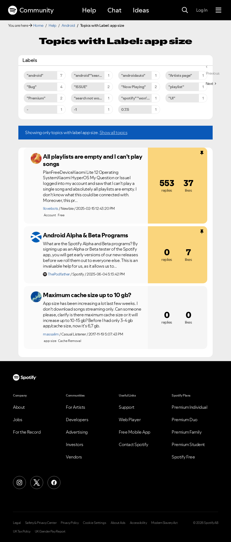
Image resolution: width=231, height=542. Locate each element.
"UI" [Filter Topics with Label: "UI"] (171, 98)
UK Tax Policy (21, 531)
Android (68, 25)
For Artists (75, 407)
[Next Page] (211, 83)
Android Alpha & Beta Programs (85, 235)
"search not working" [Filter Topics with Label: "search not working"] (91, 98)
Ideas (141, 10)
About (19, 407)
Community (30, 10)
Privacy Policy (70, 523)
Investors (74, 444)
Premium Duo (185, 420)
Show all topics (114, 132)
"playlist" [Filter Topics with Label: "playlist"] (176, 86)
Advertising (77, 432)
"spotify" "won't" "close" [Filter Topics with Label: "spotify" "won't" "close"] (140, 98)
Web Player (130, 420)
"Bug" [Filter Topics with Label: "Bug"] (31, 86)
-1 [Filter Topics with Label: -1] (75, 109)
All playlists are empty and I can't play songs (92, 160)
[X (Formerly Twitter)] (36, 482)
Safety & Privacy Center (41, 523)
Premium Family (187, 432)
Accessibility (138, 523)
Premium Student (188, 444)
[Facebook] (53, 482)
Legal (17, 523)
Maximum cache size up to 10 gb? (87, 294)
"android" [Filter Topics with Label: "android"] (35, 75)
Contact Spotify (133, 444)
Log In (201, 10)
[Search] (184, 10)
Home (38, 25)
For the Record (26, 432)
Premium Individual (189, 407)
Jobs (17, 420)
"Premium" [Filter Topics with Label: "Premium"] (36, 98)
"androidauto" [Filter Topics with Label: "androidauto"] (133, 75)
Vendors (74, 457)
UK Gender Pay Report (50, 531)
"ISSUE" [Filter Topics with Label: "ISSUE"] (80, 86)
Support (126, 407)
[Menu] (218, 10)
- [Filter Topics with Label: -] (27, 109)
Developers (77, 420)
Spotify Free (183, 457)
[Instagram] (19, 482)
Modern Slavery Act (164, 523)
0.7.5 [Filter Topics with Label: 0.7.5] (125, 109)
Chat (114, 10)
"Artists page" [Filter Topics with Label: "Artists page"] (180, 75)
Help (89, 10)
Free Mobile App (134, 432)
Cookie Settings (94, 523)
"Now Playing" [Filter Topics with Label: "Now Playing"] (133, 86)
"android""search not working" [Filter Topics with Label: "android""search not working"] (93, 75)
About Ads (118, 523)
